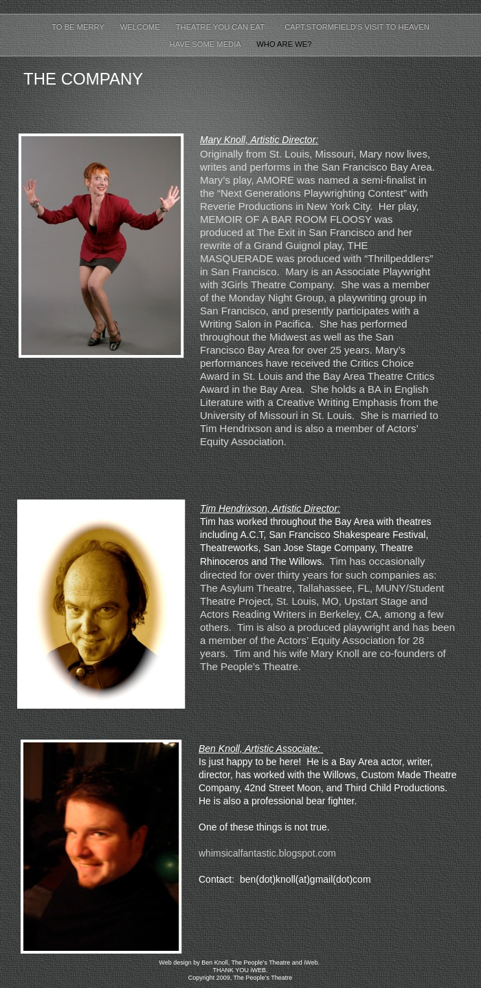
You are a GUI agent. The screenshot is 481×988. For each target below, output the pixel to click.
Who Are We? (283, 44)
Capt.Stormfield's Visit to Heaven (356, 27)
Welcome (141, 27)
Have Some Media (206, 44)
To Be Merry (79, 27)
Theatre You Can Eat (223, 27)
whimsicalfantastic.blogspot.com (267, 853)
